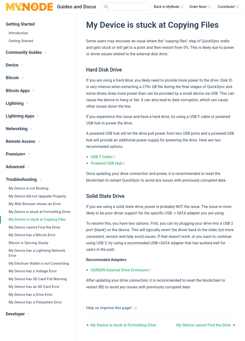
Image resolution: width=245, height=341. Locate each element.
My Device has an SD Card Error (34, 287)
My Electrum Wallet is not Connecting (39, 263)
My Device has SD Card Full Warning (38, 279)
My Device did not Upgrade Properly (37, 196)
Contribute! (228, 7)
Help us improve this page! (109, 308)
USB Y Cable (103, 157)
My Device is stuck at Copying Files (37, 219)
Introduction (18, 33)
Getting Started (21, 41)
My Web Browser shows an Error (35, 204)
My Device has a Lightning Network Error (37, 253)
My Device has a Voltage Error (33, 271)
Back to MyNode (169, 7)
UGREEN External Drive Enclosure (121, 270)
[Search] (126, 7)
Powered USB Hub (108, 163)
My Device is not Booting (28, 188)
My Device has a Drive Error (31, 294)
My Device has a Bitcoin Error (32, 235)
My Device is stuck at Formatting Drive (39, 212)
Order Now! (200, 7)
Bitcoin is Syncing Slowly (28, 243)
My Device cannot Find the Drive (34, 227)
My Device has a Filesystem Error (35, 302)
